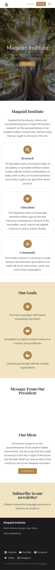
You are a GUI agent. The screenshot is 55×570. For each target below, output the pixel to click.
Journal (29, 4)
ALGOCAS (42, 563)
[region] (27, 54)
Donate (41, 4)
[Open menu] (49, 4)
